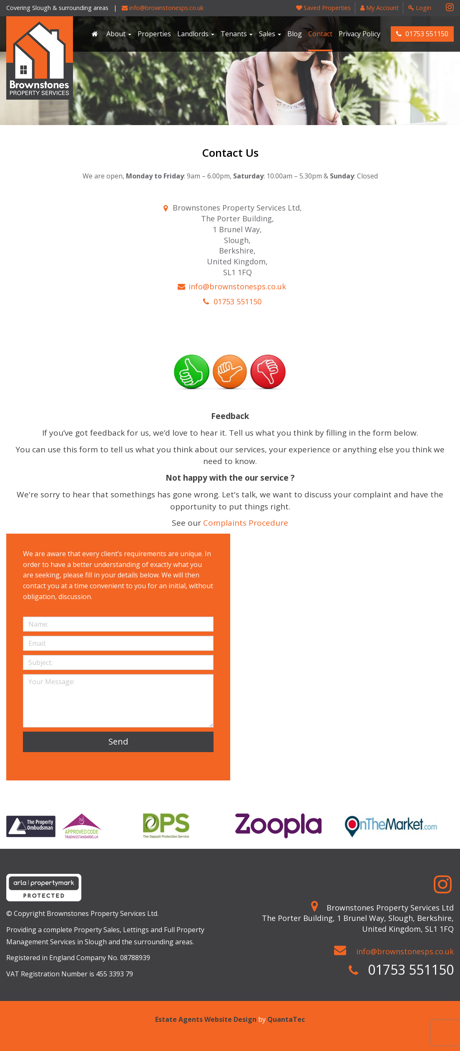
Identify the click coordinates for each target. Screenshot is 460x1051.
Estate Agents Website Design (205, 1019)
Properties (154, 33)
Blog (294, 33)
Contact (320, 33)
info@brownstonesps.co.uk (163, 8)
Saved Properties (323, 8)
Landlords (195, 33)
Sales (270, 33)
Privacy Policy (359, 33)
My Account (379, 8)
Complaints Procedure (245, 522)
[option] (54, 825)
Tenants (237, 33)
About (118, 33)
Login (419, 8)
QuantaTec (286, 1019)
